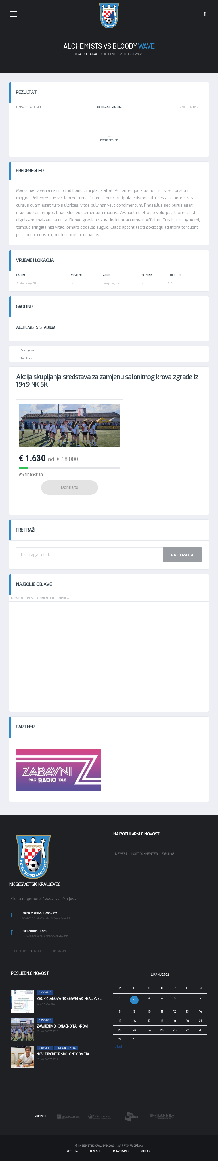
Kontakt (146, 1151)
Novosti (95, 1151)
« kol (117, 1046)
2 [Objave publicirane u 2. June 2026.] (134, 1000)
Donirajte (69, 487)
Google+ (37, 950)
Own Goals (26, 358)
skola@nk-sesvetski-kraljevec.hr (46, 917)
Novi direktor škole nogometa (63, 1054)
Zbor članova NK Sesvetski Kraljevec (69, 998)
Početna (72, 1151)
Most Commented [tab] (40, 598)
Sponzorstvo (120, 1151)
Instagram (57, 950)
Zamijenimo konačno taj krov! (62, 1026)
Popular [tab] (63, 598)
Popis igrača (27, 350)
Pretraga (182, 555)
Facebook (18, 950)
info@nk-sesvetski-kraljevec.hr (45, 935)
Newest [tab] (17, 598)
